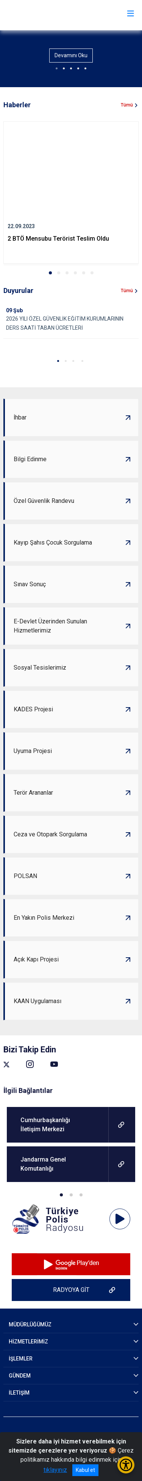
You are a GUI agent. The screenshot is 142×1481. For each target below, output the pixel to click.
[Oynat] (120, 1219)
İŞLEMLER (21, 1359)
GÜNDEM (20, 1376)
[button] (50, 272)
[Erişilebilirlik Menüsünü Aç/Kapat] (125, 1464)
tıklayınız (55, 1469)
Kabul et (85, 1470)
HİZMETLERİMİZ (28, 1342)
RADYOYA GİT (71, 1289)
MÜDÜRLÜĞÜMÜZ (30, 1324)
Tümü (127, 105)
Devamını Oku (71, 55)
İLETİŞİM (19, 1393)
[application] (119, 1219)
